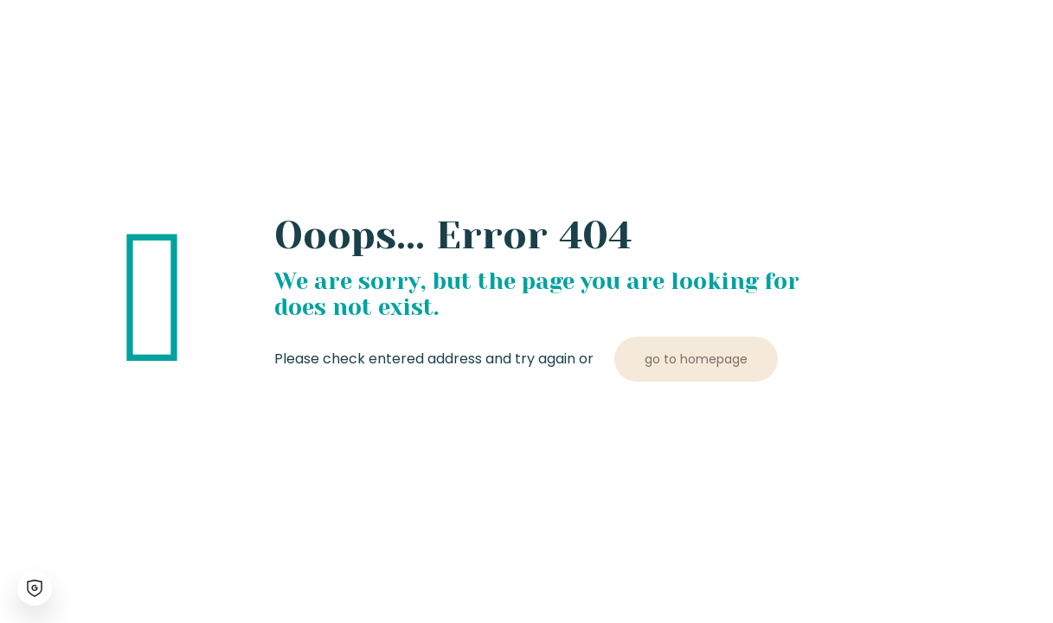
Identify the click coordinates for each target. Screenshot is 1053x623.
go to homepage (696, 359)
